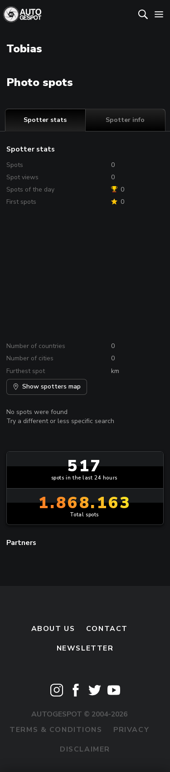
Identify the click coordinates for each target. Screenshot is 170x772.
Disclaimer (85, 749)
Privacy (131, 730)
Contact (107, 629)
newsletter (85, 648)
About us (53, 629)
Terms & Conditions (56, 730)
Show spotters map (47, 386)
